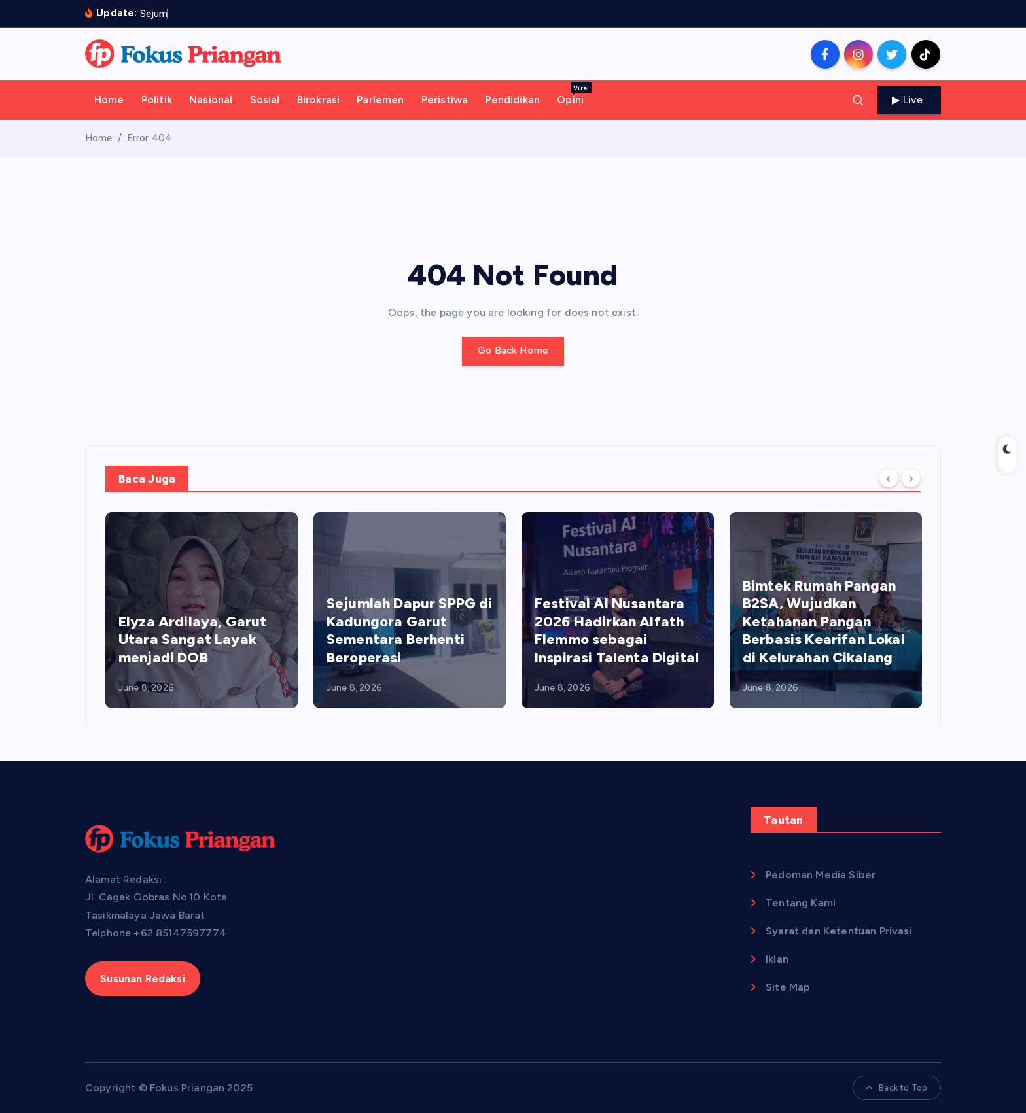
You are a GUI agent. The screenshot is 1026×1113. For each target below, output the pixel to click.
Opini (574, 94)
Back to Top (896, 1088)
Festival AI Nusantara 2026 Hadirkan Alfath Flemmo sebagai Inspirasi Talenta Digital (617, 630)
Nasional (210, 100)
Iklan (777, 959)
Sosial (265, 100)
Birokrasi (318, 100)
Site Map (788, 987)
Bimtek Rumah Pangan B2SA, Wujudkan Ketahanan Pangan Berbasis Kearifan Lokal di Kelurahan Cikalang (824, 621)
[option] (201, 610)
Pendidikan (512, 100)
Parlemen (380, 100)
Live (910, 100)
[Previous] (888, 478)
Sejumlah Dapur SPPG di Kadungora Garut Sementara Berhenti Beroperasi (410, 630)
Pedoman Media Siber (821, 874)
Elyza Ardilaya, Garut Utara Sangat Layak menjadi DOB (192, 639)
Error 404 (149, 138)
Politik (156, 100)
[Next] (911, 478)
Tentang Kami (801, 903)
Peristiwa (444, 100)
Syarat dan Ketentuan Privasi (838, 931)
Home (109, 100)
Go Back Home (513, 351)
